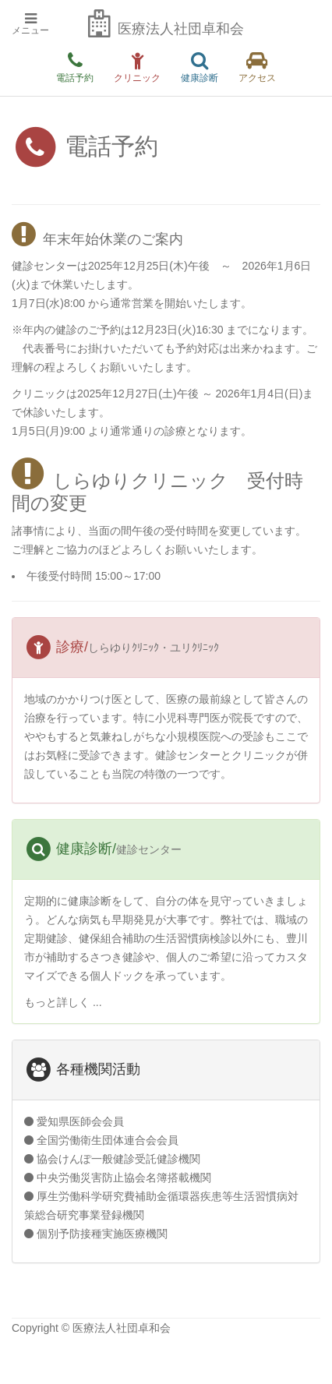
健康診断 (199, 67)
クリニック (137, 67)
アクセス (257, 67)
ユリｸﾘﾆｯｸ (194, 648)
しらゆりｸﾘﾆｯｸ (123, 648)
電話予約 (75, 67)
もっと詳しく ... (63, 1002)
